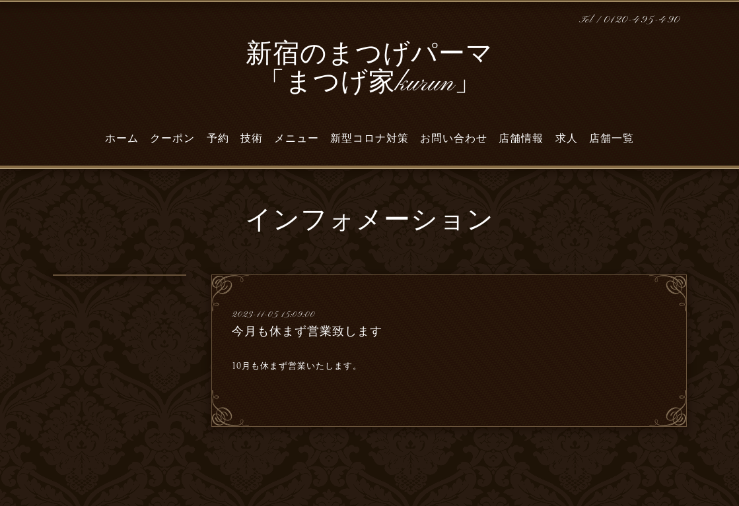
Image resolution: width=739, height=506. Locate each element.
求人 (566, 138)
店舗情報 (521, 138)
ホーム (122, 138)
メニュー (296, 138)
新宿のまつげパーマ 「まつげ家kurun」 (369, 69)
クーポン (172, 138)
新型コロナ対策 (369, 138)
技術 (251, 138)
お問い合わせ (453, 138)
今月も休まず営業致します (307, 331)
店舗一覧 (611, 138)
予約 (218, 138)
